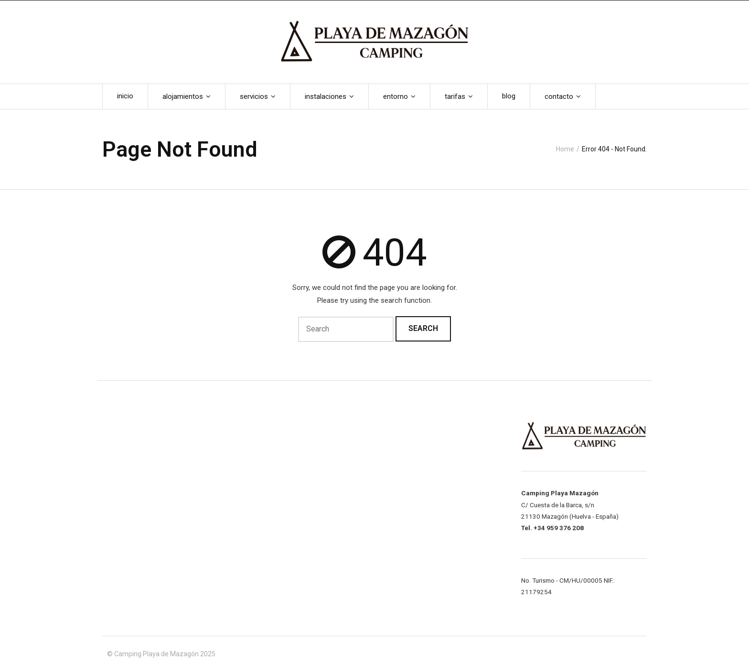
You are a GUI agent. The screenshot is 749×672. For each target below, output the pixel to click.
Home (565, 149)
